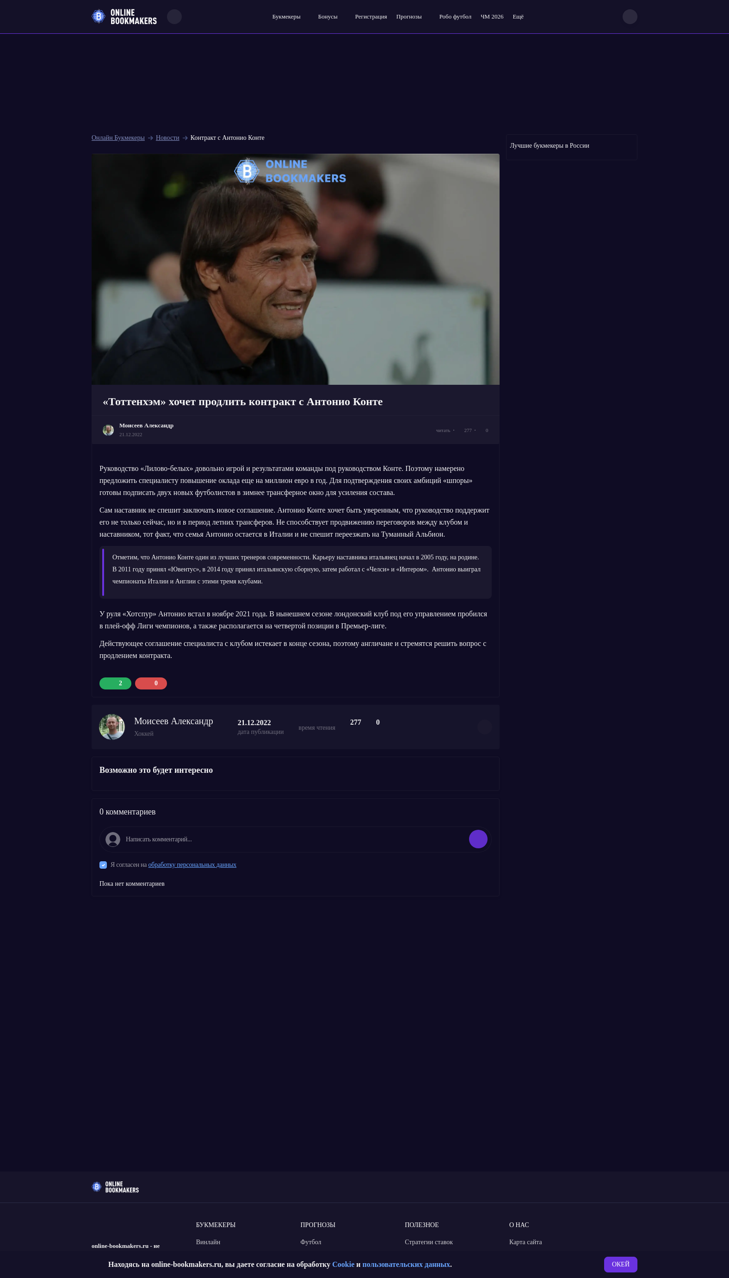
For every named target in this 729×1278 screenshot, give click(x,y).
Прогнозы (409, 16)
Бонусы (328, 16)
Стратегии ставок (429, 1242)
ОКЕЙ (621, 1264)
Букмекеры (286, 16)
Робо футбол (455, 16)
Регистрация (371, 16)
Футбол (311, 1242)
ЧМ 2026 (492, 16)
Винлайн (208, 1242)
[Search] (174, 16)
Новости (167, 137)
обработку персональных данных (192, 864)
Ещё (518, 16)
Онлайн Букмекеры (118, 137)
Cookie (343, 1264)
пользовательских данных (406, 1264)
